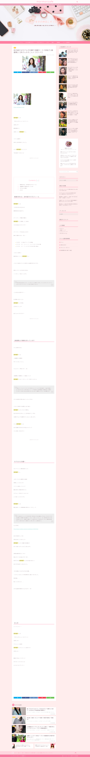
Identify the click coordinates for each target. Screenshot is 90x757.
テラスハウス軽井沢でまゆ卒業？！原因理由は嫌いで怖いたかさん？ (73, 77)
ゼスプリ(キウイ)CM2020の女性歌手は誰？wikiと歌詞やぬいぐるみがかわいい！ (67, 194)
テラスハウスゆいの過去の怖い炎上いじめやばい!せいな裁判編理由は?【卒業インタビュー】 (73, 130)
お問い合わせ (63, 245)
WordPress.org (63, 233)
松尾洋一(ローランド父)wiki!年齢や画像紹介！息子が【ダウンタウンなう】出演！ (68, 201)
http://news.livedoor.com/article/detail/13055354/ (26, 529)
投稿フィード (63, 230)
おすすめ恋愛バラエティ (30, 42)
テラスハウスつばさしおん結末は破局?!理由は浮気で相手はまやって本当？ (73, 51)
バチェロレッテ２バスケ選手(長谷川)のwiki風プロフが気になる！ (68, 190)
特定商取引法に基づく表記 (66, 250)
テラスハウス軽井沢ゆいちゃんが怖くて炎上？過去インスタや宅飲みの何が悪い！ (73, 95)
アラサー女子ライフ (40, 42)
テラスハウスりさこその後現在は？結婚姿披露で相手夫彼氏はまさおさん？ (73, 86)
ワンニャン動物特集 (66, 42)
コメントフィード (64, 231)
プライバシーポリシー (65, 247)
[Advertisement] (34, 83)
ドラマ (48, 42)
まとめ (21, 190)
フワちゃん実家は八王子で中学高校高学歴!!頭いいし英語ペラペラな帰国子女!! (73, 121)
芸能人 (53, 42)
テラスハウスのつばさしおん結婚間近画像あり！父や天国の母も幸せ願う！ (73, 104)
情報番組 (58, 42)
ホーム (21, 42)
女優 (15, 47)
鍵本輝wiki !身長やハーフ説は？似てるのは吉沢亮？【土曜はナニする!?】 (68, 197)
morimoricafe (45, 1)
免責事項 (23, 755)
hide (37, 180)
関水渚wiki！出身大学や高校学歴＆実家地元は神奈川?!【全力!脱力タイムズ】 (68, 204)
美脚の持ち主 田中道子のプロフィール (28, 184)
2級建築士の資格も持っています (26, 186)
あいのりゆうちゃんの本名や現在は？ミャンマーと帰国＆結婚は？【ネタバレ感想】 (73, 69)
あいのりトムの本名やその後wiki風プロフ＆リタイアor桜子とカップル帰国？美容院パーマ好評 (73, 112)
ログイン (62, 228)
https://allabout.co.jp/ (19, 107)
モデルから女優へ (23, 188)
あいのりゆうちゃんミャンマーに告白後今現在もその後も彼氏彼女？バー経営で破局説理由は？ (73, 60)
